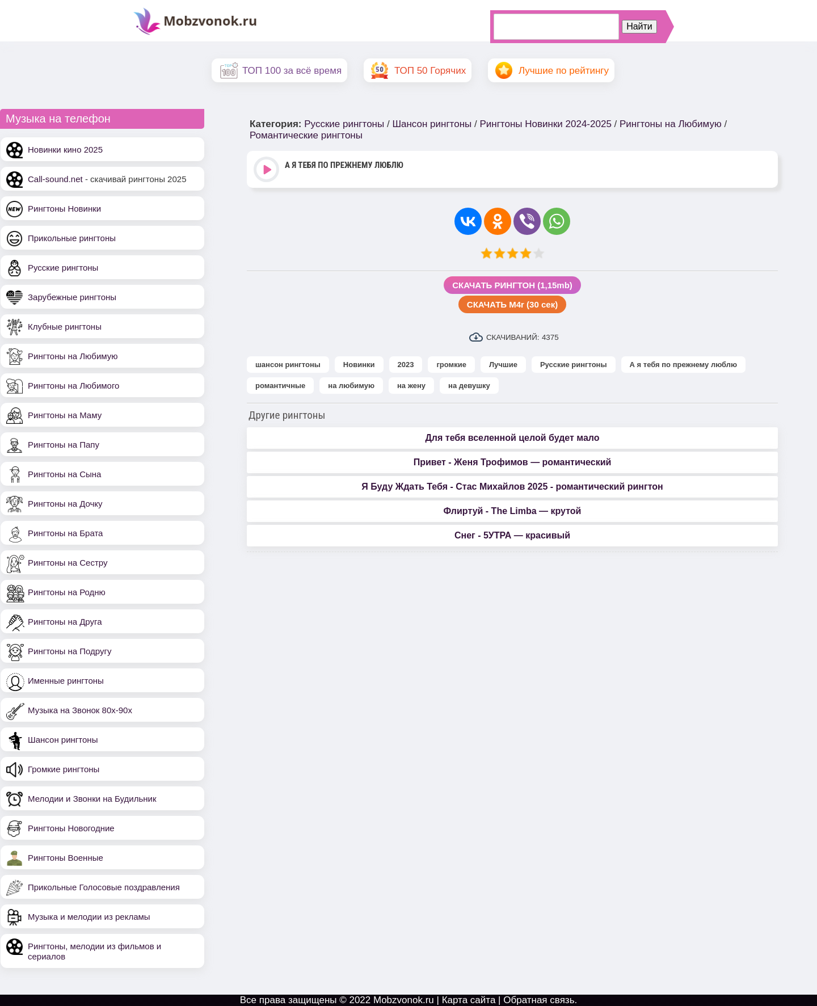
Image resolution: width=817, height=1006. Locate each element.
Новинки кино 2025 (65, 149)
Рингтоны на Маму (65, 415)
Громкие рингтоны (63, 769)
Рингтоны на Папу (63, 444)
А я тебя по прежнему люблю (684, 364)
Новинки (359, 364)
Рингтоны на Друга (65, 621)
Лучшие (503, 364)
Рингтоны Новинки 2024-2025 (545, 124)
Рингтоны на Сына (64, 474)
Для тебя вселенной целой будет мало (512, 438)
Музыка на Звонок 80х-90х (80, 710)
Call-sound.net (55, 179)
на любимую (351, 385)
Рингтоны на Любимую (73, 356)
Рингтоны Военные (65, 857)
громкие (451, 364)
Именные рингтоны (66, 680)
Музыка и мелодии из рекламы (89, 916)
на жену (411, 385)
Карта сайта (469, 1000)
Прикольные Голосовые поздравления (104, 887)
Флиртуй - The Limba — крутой (513, 511)
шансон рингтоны (288, 364)
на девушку (469, 385)
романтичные (280, 385)
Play (267, 170)
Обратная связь (538, 1000)
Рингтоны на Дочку (65, 503)
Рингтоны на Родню (67, 592)
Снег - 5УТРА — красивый (512, 535)
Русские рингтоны (63, 267)
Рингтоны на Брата (65, 533)
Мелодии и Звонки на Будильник (92, 798)
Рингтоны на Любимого (73, 385)
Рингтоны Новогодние (71, 828)
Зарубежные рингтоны (72, 297)
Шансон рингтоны (63, 739)
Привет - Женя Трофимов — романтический (513, 462)
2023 (406, 364)
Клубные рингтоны (65, 326)
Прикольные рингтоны (72, 238)
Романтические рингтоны (306, 135)
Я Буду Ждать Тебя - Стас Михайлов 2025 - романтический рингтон (512, 486)
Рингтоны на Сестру (67, 562)
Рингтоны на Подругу (69, 651)
